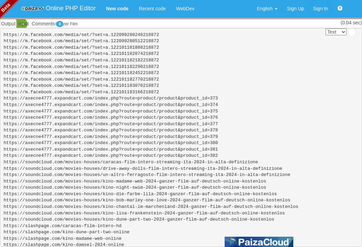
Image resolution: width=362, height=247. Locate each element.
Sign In (320, 8)
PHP (9, 24)
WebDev (185, 8)
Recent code (152, 8)
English (267, 8)
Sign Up (295, 8)
